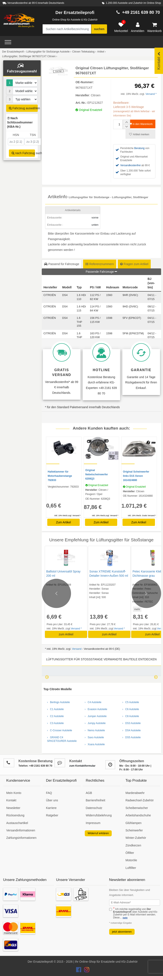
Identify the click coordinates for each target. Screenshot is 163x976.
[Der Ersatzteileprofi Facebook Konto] (79, 970)
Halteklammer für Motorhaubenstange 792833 (60, 476)
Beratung (139, 148)
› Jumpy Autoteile (95, 723)
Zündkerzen (133, 845)
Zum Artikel (63, 522)
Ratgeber (52, 815)
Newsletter (13, 808)
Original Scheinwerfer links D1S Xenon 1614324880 (136, 476)
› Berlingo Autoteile (58, 702)
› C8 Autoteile (130, 716)
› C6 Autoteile (130, 709)
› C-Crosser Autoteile (59, 730)
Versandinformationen (20, 830)
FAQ (49, 793)
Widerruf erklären (98, 833)
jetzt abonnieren (122, 931)
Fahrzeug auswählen (23, 108)
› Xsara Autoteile (95, 744)
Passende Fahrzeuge (101, 271)
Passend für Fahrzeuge (61, 264)
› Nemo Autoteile (95, 730)
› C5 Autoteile (130, 702)
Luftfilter (130, 868)
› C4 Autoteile (93, 702)
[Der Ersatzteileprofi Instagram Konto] (85, 970)
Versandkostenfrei (130, 165)
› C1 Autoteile (55, 709)
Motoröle (131, 860)
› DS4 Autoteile (131, 730)
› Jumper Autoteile (96, 716)
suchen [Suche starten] (99, 29)
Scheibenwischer (136, 808)
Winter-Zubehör (135, 837)
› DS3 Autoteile (131, 723)
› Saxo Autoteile (94, 737)
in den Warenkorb (141, 124)
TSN (33, 135)
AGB (89, 793)
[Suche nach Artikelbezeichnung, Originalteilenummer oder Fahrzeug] (67, 29)
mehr (136, 609)
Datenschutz (94, 808)
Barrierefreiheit (95, 800)
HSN (16, 135)
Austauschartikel (17, 823)
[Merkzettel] (121, 27)
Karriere (51, 808)
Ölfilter (129, 852)
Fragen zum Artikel (134, 264)
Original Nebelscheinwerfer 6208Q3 (96, 474)
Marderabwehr (135, 793)
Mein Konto (13, 793)
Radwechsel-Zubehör (139, 800)
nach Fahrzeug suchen (23, 153)
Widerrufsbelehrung (99, 815)
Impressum (93, 823)
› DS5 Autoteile (131, 737)
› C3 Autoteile (55, 723)
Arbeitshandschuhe (138, 815)
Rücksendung (15, 815)
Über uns (52, 800)
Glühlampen (133, 823)
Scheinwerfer (134, 830)
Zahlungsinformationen (21, 837)
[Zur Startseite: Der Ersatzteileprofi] (19, 20)
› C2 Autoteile (55, 716)
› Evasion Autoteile (96, 709)
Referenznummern (99, 264)
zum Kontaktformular (82, 765)
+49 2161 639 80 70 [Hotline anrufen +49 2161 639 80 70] (141, 12)
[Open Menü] (8, 42)
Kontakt (11, 800)
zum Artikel (66, 634)
